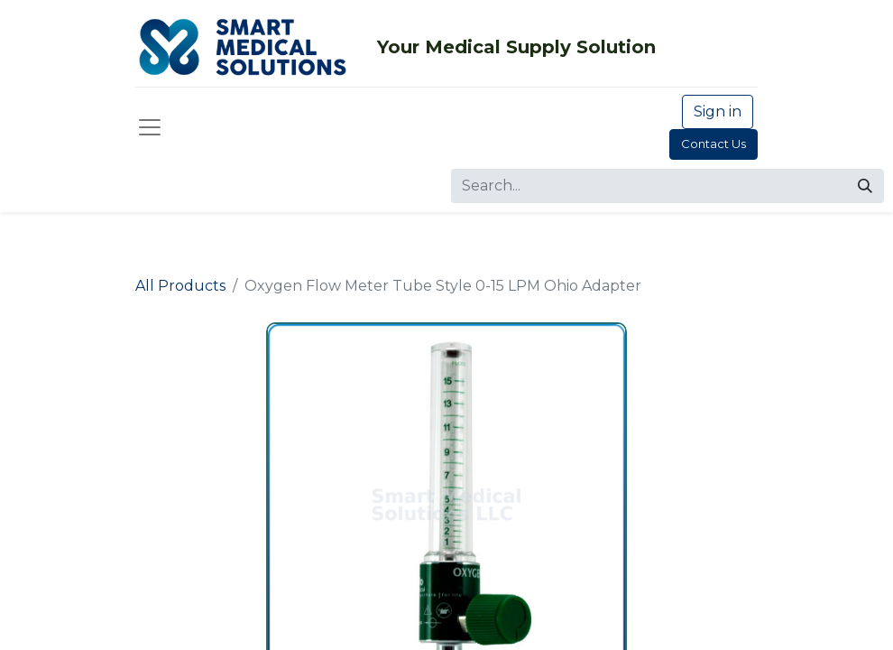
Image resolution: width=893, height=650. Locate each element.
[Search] (865, 186)
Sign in (717, 111)
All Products (180, 285)
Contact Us (713, 143)
